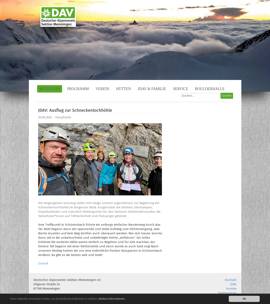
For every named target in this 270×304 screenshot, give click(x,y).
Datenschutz (227, 293)
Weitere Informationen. (112, 298)
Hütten (123, 89)
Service (180, 89)
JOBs (233, 284)
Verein (102, 89)
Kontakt (231, 280)
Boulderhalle (210, 89)
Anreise (231, 288)
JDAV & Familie (152, 89)
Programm (78, 89)
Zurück (43, 263)
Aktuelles (49, 89)
